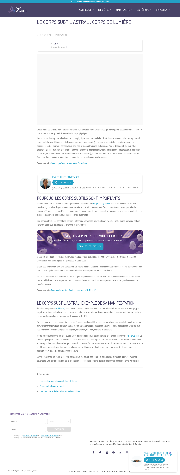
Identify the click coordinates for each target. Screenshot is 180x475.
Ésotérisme (143, 9)
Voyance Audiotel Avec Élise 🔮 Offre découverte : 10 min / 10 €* (158, 454)
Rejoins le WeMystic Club (91, 471)
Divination (161, 9)
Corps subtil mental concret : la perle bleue (58, 381)
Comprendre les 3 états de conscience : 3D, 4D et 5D (73, 290)
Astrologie (85, 9)
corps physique (132, 335)
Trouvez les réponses (90, 246)
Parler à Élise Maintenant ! (65, 177)
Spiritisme (45, 35)
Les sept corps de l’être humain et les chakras (60, 391)
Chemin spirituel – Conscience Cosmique (68, 163)
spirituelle (60, 308)
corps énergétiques (101, 203)
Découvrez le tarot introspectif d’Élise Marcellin (90, 2)
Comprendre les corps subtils (52, 386)
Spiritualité (61, 35)
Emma (56, 44)
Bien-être (103, 9)
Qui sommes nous (74, 471)
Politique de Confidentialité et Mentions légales (116, 471)
